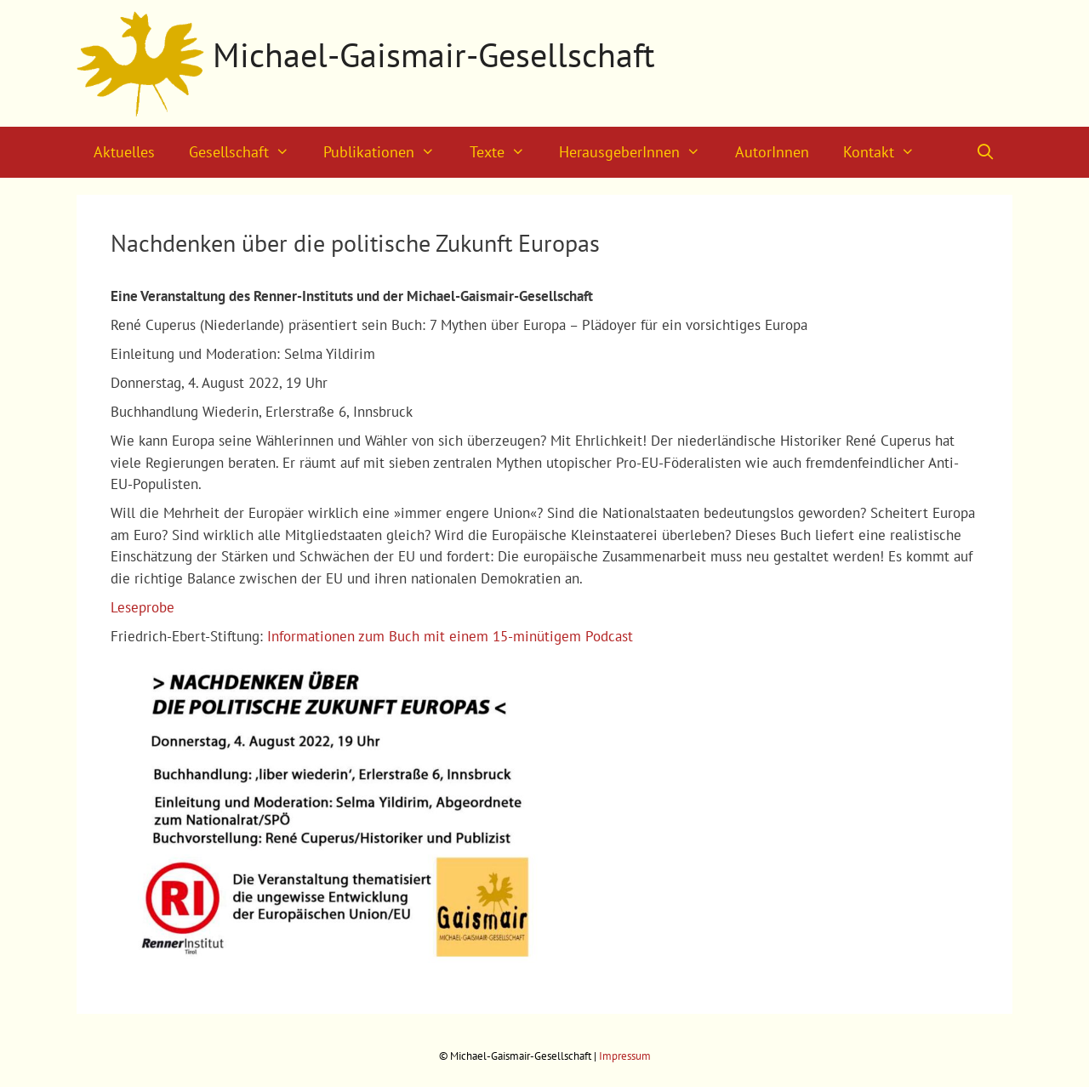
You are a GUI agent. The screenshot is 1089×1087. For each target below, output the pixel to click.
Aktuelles (124, 152)
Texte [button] (506, 152)
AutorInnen (772, 152)
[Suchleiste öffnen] (985, 152)
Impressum (625, 1056)
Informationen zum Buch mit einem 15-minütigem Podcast (450, 636)
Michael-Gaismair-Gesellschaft (434, 54)
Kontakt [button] (887, 152)
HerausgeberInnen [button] (638, 152)
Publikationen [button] (387, 152)
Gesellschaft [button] (247, 152)
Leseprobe (142, 607)
